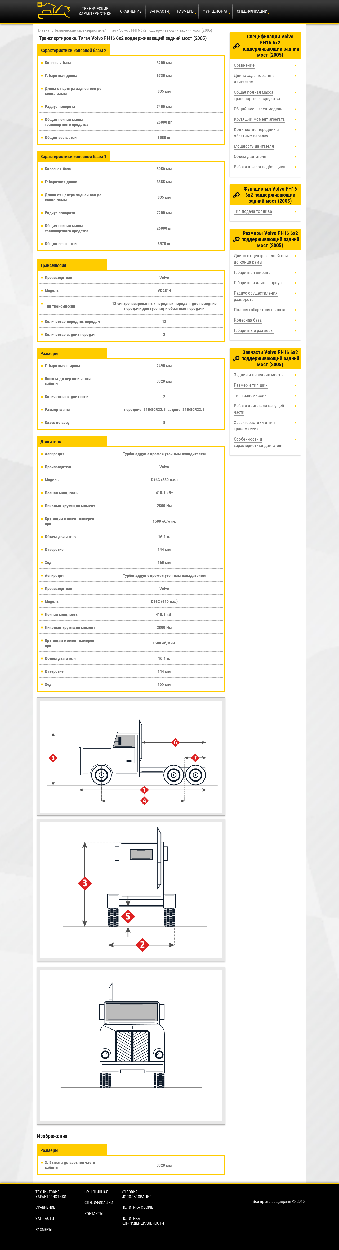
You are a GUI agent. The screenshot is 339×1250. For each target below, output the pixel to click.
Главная (44, 30)
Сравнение (130, 11)
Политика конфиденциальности (143, 1221)
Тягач (111, 30)
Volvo (123, 30)
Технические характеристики (79, 30)
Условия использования (136, 1194)
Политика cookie (137, 1207)
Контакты (93, 1213)
